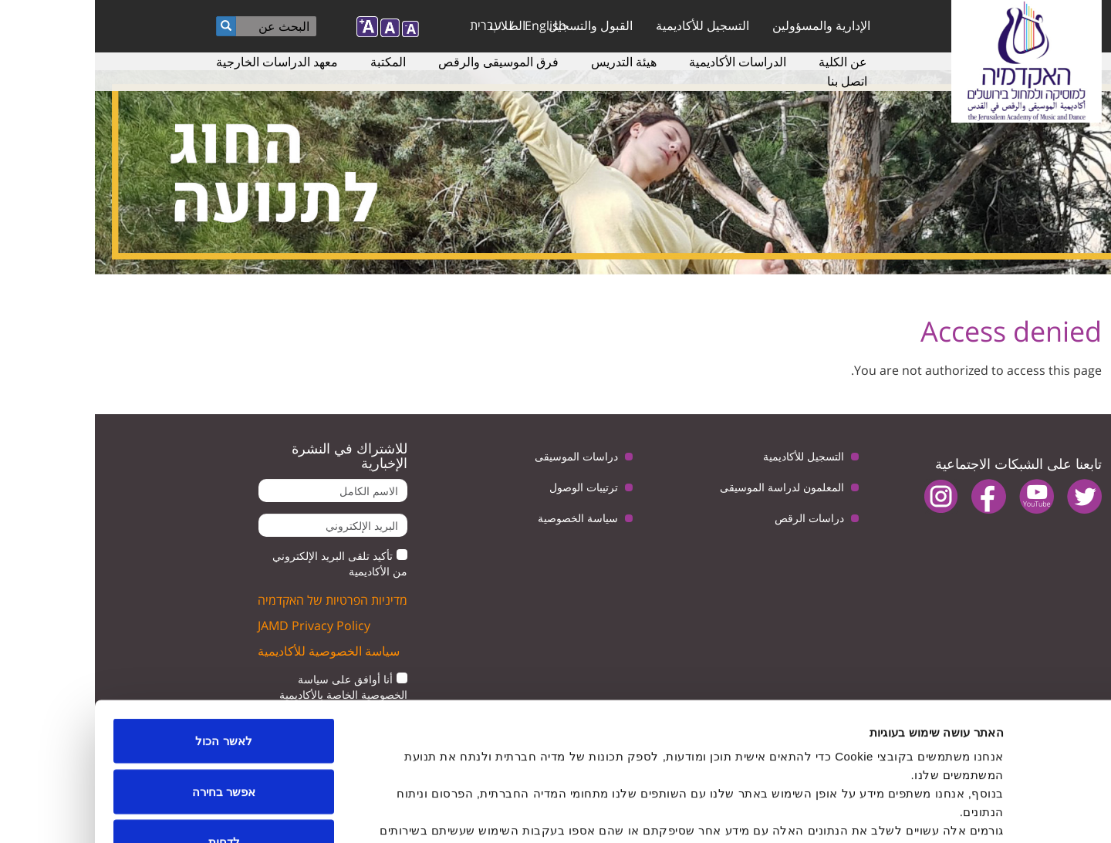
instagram (846, 496)
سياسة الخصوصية (483, 518)
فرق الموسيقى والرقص (403, 61)
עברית (391, 25)
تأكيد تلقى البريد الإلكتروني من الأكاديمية (244, 563)
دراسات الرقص (714, 518)
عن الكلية (748, 61)
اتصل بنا (752, 80)
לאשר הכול (128, 640)
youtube (941, 496)
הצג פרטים (384, 812)
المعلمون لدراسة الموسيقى (687, 487)
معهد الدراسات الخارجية (182, 61)
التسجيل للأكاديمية (607, 25)
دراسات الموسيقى (481, 456)
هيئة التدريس (529, 61)
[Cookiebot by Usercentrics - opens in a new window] (1011, 812)
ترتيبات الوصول (488, 487)
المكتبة (293, 61)
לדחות (129, 741)
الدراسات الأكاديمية (642, 61)
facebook (893, 496)
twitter (989, 496)
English (450, 25)
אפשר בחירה (128, 691)
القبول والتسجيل (496, 25)
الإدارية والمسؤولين (726, 25)
